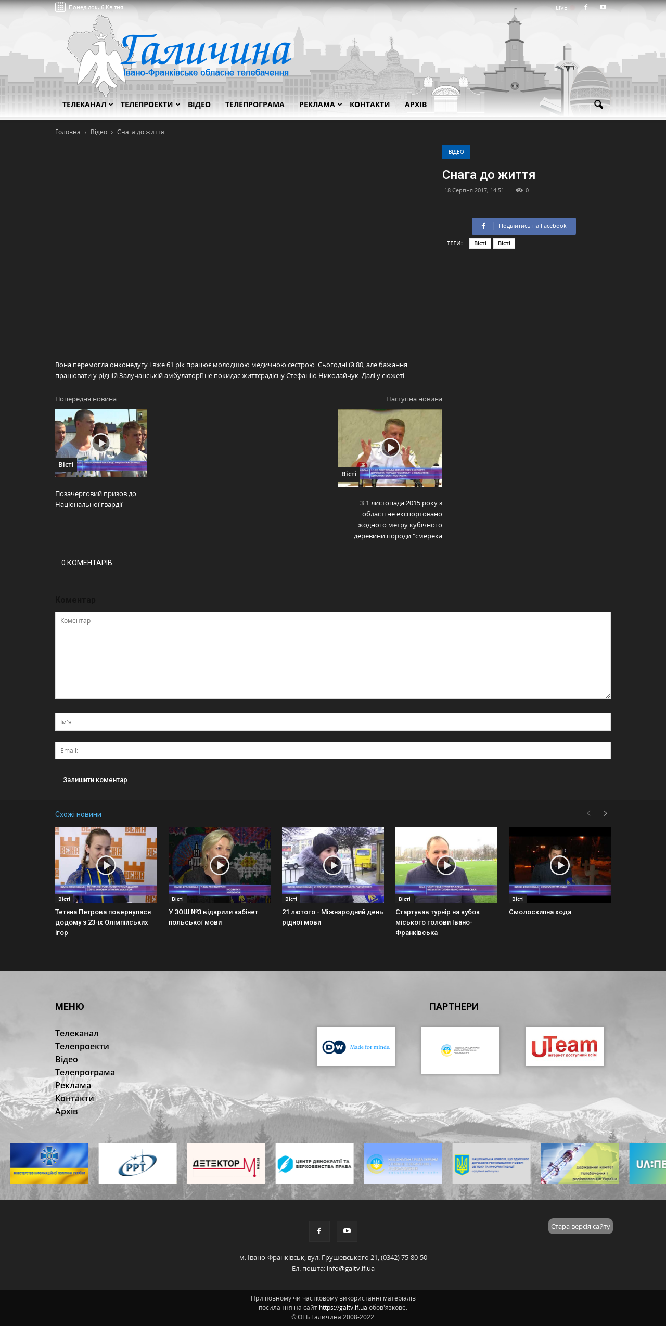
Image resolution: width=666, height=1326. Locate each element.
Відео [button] (199, 104)
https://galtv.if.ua (343, 1307)
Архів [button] (416, 104)
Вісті (480, 243)
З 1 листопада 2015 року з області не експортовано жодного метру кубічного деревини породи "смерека (398, 519)
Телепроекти (151, 104)
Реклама (320, 104)
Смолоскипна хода (540, 912)
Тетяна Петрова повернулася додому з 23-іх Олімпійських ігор (103, 922)
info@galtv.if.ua (351, 1268)
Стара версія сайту (580, 1226)
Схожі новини (78, 814)
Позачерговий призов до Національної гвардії (95, 499)
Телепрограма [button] (255, 104)
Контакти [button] (370, 104)
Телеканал (87, 104)
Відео (456, 151)
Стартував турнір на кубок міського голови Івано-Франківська (437, 922)
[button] (598, 105)
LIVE (565, 7)
